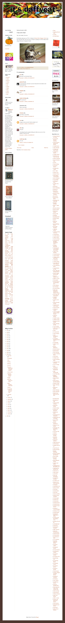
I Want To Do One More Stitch (56, 328)
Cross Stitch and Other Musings (56, 263)
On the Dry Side (56, 431)
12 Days (7, 233)
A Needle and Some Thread (55, 150)
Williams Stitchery (56, 593)
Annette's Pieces (56, 173)
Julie (20, 127)
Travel (6, 294)
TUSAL (7, 299)
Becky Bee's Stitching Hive (55, 191)
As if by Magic (55, 179)
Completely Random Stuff (9, 246)
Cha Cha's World (56, 238)
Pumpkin (21, 90)
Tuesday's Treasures (9, 297)
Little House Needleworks (55, 369)
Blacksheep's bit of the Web (56, 201)
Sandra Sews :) (56, 470)
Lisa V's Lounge (56, 364)
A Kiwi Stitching (56, 147)
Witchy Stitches (56, 603)
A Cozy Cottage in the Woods (56, 137)
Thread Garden (56, 571)
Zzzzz (8, 360)
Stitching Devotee (56, 502)
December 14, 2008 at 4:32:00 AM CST (27, 116)
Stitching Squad (56, 512)
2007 (8, 416)
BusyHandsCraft (56, 216)
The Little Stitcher (56, 549)
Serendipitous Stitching (55, 479)
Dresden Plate (9, 250)
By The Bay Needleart (55, 227)
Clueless (8, 387)
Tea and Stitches (56, 535)
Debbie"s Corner (56, 278)
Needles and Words (55, 413)
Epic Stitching (55, 286)
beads (12, 236)
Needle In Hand (56, 408)
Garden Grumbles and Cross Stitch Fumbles (56, 312)
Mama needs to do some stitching (56, 381)
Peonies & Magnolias (55, 438)
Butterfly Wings (56, 218)
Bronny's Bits (55, 213)
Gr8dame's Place (56, 319)
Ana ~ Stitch (55, 170)
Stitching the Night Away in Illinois (55, 515)
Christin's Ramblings (55, 246)
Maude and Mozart (55, 388)
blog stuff (9, 239)
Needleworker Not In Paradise (56, 418)
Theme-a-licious (8, 293)
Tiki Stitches (55, 578)
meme (9, 270)
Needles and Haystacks (55, 410)
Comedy (6, 244)
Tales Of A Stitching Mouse (56, 532)
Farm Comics (10, 254)
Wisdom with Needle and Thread (55, 600)
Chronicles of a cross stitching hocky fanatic (56, 249)
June (9, 404)
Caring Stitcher (56, 234)
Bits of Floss (55, 196)
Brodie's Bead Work (9, 242)
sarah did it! (55, 473)
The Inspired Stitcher (55, 548)
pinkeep (11, 280)
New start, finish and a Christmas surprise (10, 369)
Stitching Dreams (56, 504)
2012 (8, 346)
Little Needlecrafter (55, 372)
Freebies (54, 34)
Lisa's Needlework (55, 367)
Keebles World (56, 350)
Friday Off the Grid (9, 259)
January (9, 413)
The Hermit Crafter (55, 545)
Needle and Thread (55, 406)
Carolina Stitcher (56, 235)
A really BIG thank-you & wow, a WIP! (9, 391)
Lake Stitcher (55, 356)
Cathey (7, 78)
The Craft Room (56, 539)
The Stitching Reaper (55, 561)
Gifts (12, 260)
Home (33, 147)
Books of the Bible (9, 241)
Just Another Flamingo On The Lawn (56, 339)
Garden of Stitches (55, 316)
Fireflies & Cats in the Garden (56, 306)
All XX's (54, 162)
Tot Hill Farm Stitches (55, 582)
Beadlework (55, 189)
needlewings (22, 139)
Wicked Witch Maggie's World (40, 38)
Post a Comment (21, 145)
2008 (8, 354)
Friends (26, 68)
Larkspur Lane (56, 357)
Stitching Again (56, 498)
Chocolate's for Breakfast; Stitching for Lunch (56, 242)
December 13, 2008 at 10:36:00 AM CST (27, 94)
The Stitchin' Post (56, 556)
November (9, 394)
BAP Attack (55, 186)
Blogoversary (7, 240)
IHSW (10, 266)
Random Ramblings (55, 452)
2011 (7, 348)
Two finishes (9, 358)
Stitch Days (55, 492)
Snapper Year (9, 289)
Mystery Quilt (8, 273)
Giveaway (7, 262)
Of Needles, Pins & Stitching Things (56, 428)
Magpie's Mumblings (55, 376)
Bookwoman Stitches (55, 212)
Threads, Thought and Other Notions (56, 573)
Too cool (8, 365)
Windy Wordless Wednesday (9, 384)
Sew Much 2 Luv (56, 480)
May (8, 406)
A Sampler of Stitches (55, 152)
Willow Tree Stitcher (55, 596)
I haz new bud (9, 372)
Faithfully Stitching (55, 298)
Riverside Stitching (55, 458)
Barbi (7, 94)
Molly (11, 272)
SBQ (8, 284)
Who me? (9, 302)
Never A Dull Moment (55, 420)
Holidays (11, 263)
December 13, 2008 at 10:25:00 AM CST (27, 86)
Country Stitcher (56, 255)
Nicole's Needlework (55, 423)
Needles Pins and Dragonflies (56, 415)
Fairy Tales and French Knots (56, 295)
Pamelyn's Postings (55, 435)
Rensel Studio (55, 456)
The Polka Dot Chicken (56, 552)
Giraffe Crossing (56, 318)
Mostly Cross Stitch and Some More (56, 394)
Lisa (20, 74)
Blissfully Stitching (55, 203)
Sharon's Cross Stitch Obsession (56, 483)
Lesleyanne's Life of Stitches (56, 363)
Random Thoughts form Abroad (56, 454)
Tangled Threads (56, 533)
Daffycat (22, 67)
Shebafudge (55, 484)
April (9, 408)
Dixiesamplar (55, 280)
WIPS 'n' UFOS (56, 598)
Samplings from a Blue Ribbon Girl (56, 466)
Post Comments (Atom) (26, 149)
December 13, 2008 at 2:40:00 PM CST (27, 101)
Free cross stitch (9, 258)
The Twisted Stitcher (55, 566)
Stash (6, 291)
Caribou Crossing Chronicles (56, 232)
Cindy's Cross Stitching (55, 252)
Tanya (7, 89)
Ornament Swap (9, 275)
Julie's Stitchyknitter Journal (55, 336)
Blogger (37, 617)
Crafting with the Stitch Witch (56, 258)
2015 (8, 341)
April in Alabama (56, 178)
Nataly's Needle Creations (56, 403)
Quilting (7, 282)
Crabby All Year (22, 68)
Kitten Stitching (56, 352)
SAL (29, 68)
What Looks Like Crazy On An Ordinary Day (56, 588)
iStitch (54, 330)
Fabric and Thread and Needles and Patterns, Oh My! (56, 291)
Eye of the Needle (56, 288)
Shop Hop (7, 285)
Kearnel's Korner (56, 349)
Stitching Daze (56, 501)
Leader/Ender (9, 268)
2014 (8, 343)
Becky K (7, 80)
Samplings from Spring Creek (56, 469)
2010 (8, 350)
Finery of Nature (8, 255)
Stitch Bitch (55, 489)
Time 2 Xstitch (55, 580)
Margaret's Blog (56, 383)
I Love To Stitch (56, 326)
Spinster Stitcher (56, 487)
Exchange (7, 251)
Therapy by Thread (55, 569)
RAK (12, 282)
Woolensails (55, 607)
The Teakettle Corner (55, 564)
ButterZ (54, 219)
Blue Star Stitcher (56, 208)
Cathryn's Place (56, 237)
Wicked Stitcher (56, 592)
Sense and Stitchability (55, 476)
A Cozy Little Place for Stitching (55, 139)
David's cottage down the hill (56, 274)
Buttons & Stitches (55, 222)
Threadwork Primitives (55, 577)
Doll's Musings (56, 285)
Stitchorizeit (55, 525)
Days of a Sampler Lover (56, 276)
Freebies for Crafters (55, 310)
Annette (7, 86)
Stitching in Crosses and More (56, 509)
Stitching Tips (10, 291)
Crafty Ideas (7, 249)
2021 (8, 330)
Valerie (7, 91)
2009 (8, 352)
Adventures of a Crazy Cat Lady (56, 156)
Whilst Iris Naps (56, 590)
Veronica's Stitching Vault (56, 585)
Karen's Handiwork (55, 347)
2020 (8, 332)
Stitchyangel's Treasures (55, 527)
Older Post (46, 147)
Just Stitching (55, 342)
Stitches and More (56, 493)
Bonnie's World (56, 209)
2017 (8, 337)
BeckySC (8, 77)
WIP (12, 302)
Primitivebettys (56, 443)
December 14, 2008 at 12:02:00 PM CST (27, 135)
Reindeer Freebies (9, 283)
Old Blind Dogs (10, 274)
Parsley (7, 92)
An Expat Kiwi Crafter (56, 169)
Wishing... (9, 361)
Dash (12, 249)
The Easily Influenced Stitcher (55, 542)
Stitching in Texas (56, 510)
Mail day (9, 363)
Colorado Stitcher (56, 254)
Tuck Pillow (11, 296)
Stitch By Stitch (56, 490)
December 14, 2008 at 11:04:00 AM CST (27, 123)
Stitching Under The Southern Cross (56, 518)
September (10, 399)
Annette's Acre (55, 172)
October (9, 397)
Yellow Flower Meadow (55, 609)
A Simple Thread (56, 154)
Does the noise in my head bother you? (56, 282)
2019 (8, 334)
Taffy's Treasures (56, 529)
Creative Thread (56, 261)
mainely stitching (23, 98)
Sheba (11, 284)
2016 (8, 339)
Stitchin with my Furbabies (56, 496)
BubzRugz (55, 215)
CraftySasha (55, 259)
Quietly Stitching (56, 449)
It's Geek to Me (56, 331)
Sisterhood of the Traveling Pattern (9, 287)
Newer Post (19, 147)
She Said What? (56, 36)
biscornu (11, 237)
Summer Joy (7, 292)
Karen (7, 83)
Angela (7, 88)
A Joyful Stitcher (56, 146)
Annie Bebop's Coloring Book (56, 176)
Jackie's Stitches (56, 333)
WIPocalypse (7, 304)
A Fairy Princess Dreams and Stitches (56, 143)
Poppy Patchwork (56, 442)
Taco (12, 292)
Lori (20, 120)
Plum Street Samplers (55, 440)
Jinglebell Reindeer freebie (9, 374)
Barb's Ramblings (56, 187)
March (9, 410)
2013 (8, 345)
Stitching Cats (55, 499)
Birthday (6, 237)
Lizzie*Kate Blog (56, 373)
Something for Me (56, 486)
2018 (8, 335)
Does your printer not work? (9, 380)
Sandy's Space (55, 472)
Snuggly (8, 377)
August (9, 401)
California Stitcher (55, 230)
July (8, 402)
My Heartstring (56, 398)
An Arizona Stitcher (55, 166)
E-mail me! (7, 48)
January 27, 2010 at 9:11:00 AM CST (26, 142)
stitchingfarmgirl (56, 523)
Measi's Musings (56, 391)
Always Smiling (56, 164)
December (9, 355)
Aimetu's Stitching (56, 158)
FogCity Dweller (56, 307)
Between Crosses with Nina (56, 194)
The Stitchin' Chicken (55, 554)
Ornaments (7, 276)
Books (12, 240)
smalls (12, 288)
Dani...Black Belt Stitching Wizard (56, 271)
